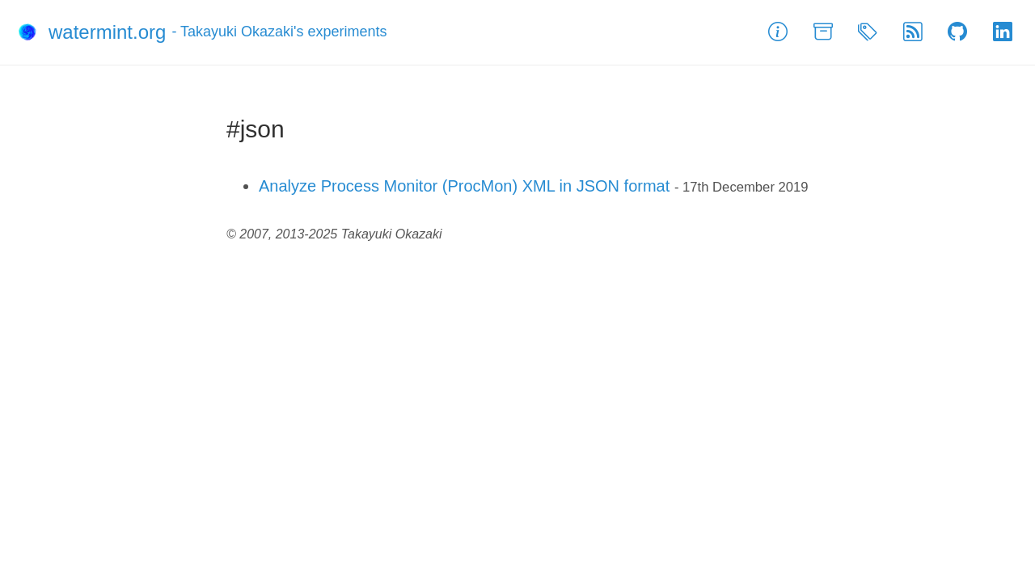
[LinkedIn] (1002, 32)
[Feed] (913, 32)
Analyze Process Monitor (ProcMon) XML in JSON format (464, 186)
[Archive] (823, 32)
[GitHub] (957, 32)
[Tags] (867, 32)
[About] (778, 32)
